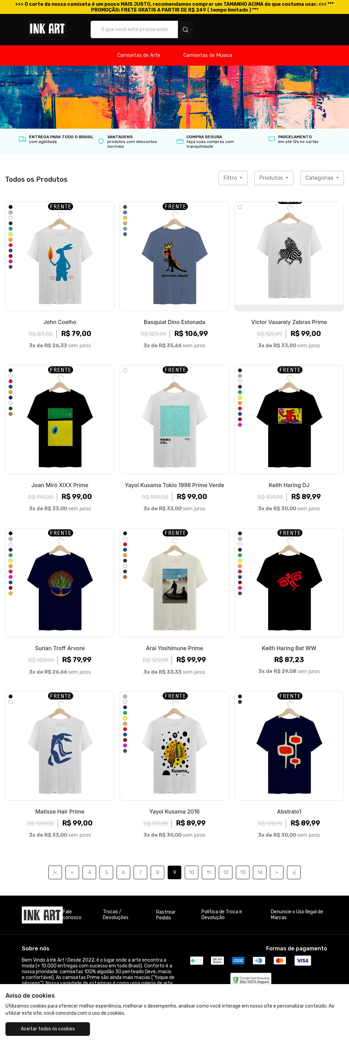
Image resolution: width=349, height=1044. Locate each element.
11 (209, 873)
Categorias (320, 178)
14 (259, 873)
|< (55, 873)
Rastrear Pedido (166, 915)
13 (242, 873)
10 (191, 873)
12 (225, 873)
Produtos (271, 178)
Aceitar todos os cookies (48, 1029)
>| (293, 873)
